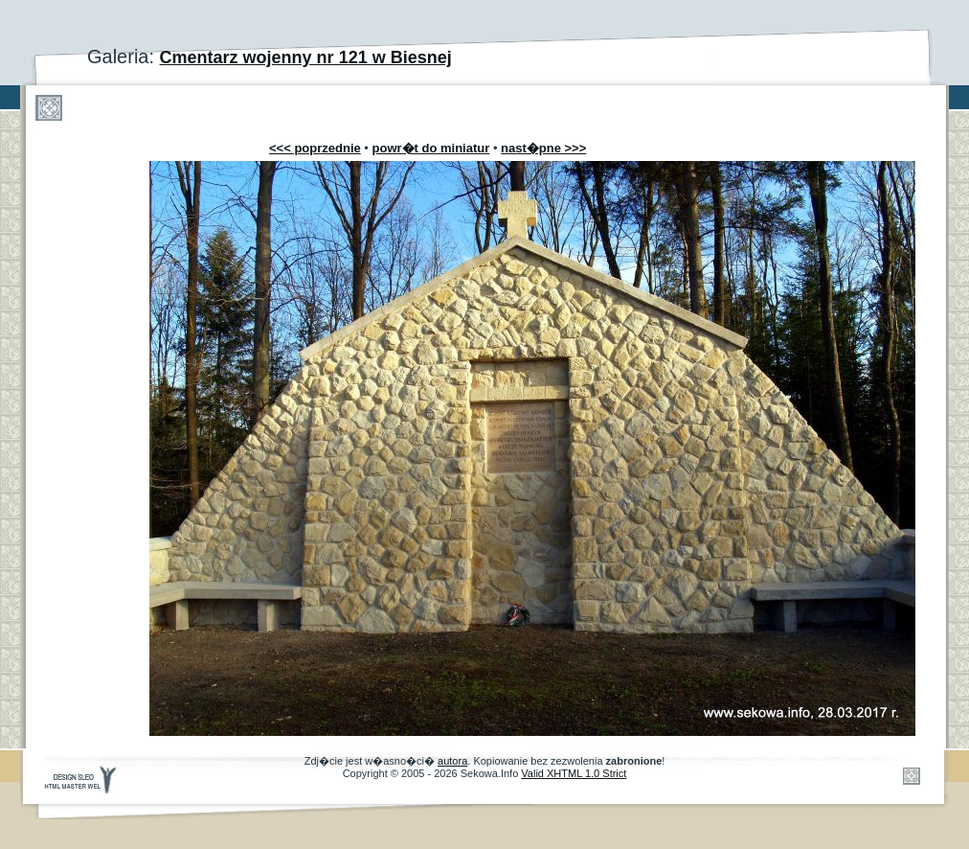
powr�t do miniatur (431, 148)
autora (452, 761)
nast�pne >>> (543, 148)
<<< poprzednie (315, 148)
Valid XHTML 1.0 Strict (573, 773)
